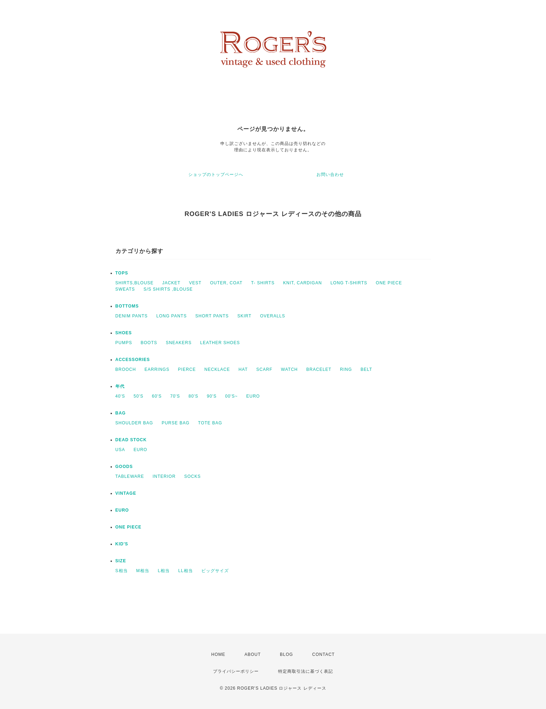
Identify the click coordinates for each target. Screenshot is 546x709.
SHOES (123, 332)
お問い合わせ (330, 174)
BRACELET (318, 369)
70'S (175, 396)
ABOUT (252, 654)
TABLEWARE (129, 476)
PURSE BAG (175, 422)
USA (120, 449)
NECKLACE (217, 369)
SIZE (120, 560)
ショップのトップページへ (215, 174)
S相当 (121, 570)
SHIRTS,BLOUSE (134, 282)
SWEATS (125, 289)
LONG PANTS (171, 316)
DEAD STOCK (131, 439)
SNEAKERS (179, 342)
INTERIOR (164, 476)
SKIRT (244, 316)
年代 (120, 386)
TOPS (121, 273)
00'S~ (231, 396)
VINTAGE (125, 493)
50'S (139, 396)
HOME (218, 654)
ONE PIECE (389, 282)
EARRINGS (157, 369)
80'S (194, 396)
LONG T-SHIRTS (349, 282)
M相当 (142, 570)
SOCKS (192, 476)
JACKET (171, 282)
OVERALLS (272, 316)
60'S (157, 396)
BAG (120, 413)
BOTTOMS (127, 306)
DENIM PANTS (131, 316)
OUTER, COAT (226, 282)
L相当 (164, 570)
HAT (243, 369)
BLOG (286, 654)
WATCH (289, 369)
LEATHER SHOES (220, 342)
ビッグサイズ (215, 570)
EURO (253, 396)
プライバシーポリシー (236, 671)
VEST (195, 282)
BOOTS (149, 342)
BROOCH (125, 369)
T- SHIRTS (263, 282)
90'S (212, 396)
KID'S (121, 544)
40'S (120, 396)
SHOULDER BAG (134, 422)
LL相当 (185, 570)
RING (346, 369)
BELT (366, 369)
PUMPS (123, 342)
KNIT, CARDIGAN (302, 282)
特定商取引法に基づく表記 (305, 671)
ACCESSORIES (132, 359)
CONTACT (323, 654)
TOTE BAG (210, 422)
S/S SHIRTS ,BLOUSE (168, 289)
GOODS (124, 466)
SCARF (264, 369)
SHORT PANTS (212, 316)
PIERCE (187, 369)
